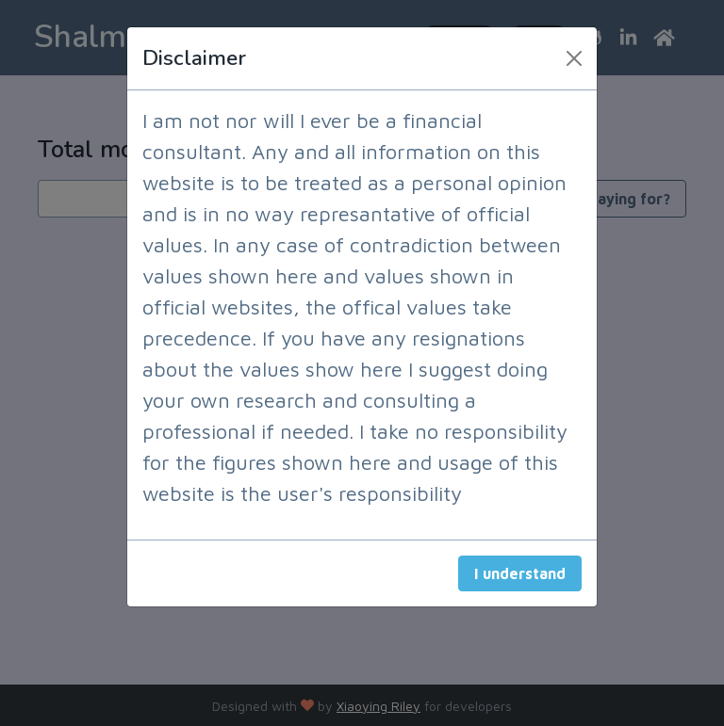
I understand (520, 573)
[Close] (574, 58)
